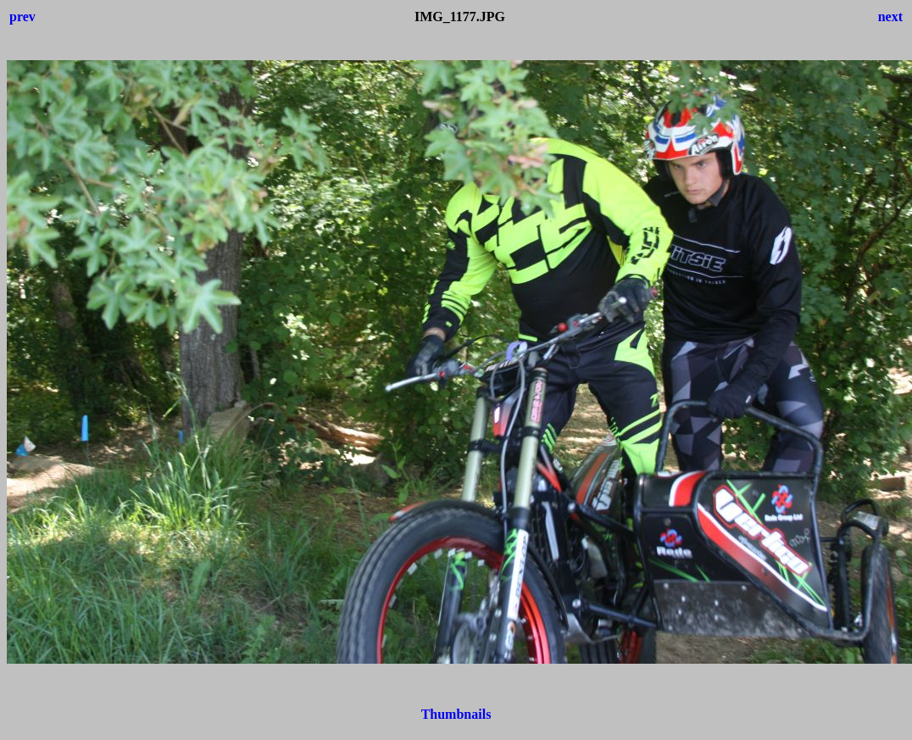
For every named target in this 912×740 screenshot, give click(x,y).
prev (22, 16)
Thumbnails (456, 714)
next (890, 16)
